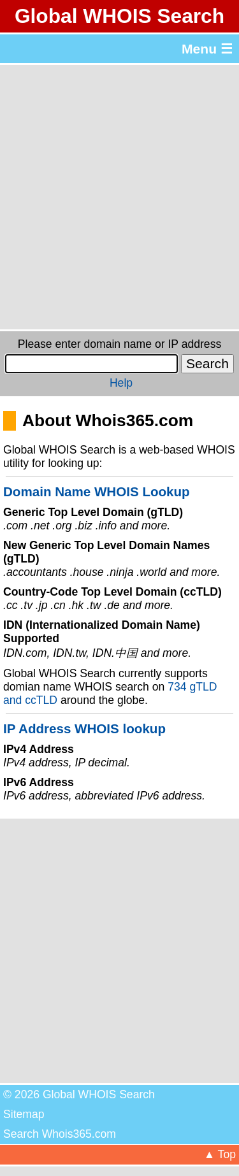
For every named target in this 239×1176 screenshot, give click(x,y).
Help (121, 382)
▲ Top (220, 1154)
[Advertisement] (119, 197)
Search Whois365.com (59, 1134)
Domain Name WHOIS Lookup (96, 491)
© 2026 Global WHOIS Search (79, 1094)
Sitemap (24, 1114)
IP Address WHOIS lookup (84, 728)
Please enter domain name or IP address (119, 344)
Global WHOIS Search (119, 15)
